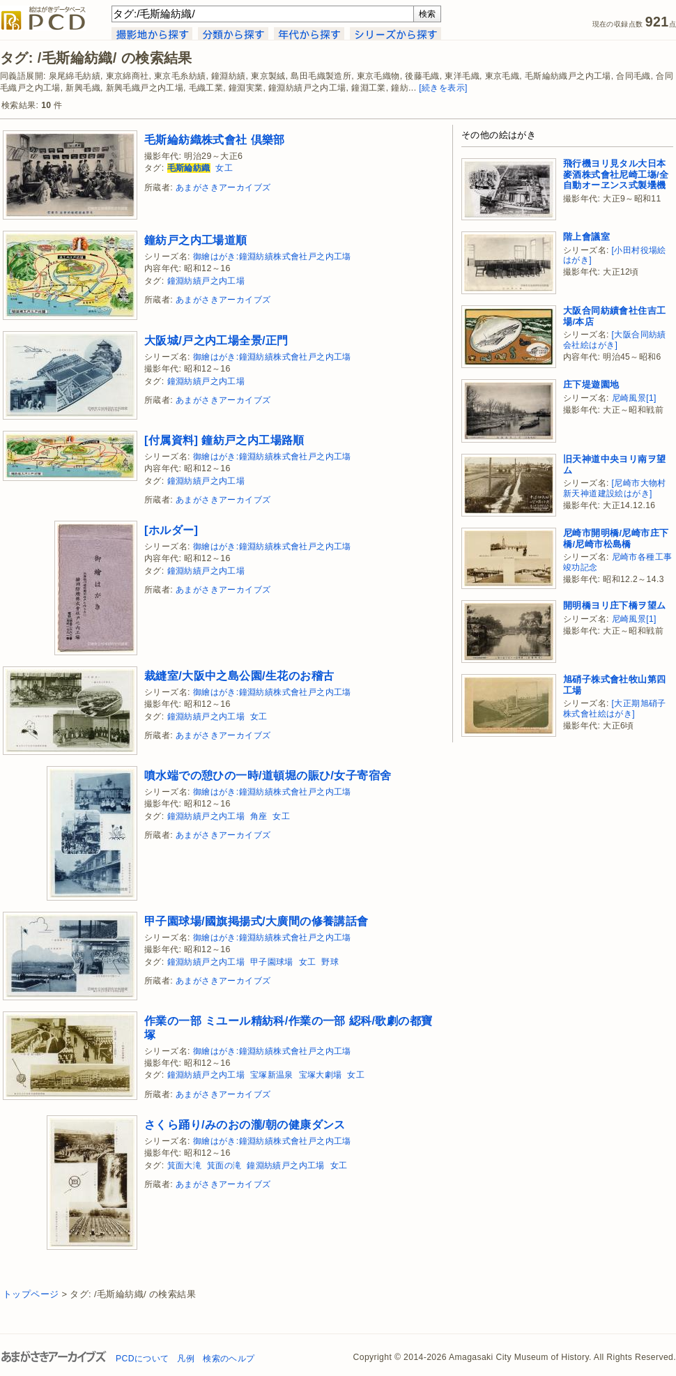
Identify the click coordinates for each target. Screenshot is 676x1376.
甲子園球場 (271, 962)
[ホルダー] (171, 529)
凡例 (185, 1358)
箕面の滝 (224, 1165)
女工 (224, 168)
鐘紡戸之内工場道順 (195, 240)
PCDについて (142, 1358)
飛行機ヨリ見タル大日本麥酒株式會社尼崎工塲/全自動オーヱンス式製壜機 (615, 174)
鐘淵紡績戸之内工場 (206, 281)
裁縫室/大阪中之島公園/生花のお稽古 (239, 675)
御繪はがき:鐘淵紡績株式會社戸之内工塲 (272, 256)
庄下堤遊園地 (591, 384)
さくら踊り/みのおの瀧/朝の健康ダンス (245, 1124)
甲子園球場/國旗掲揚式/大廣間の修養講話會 (256, 921)
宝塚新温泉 (271, 1075)
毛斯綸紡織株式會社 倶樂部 (214, 139)
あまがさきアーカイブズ (223, 187)
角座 (259, 816)
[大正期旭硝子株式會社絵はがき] (614, 708)
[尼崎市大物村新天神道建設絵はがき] (614, 488)
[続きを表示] (443, 88)
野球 (330, 962)
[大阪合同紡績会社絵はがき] (614, 340)
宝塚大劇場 (320, 1075)
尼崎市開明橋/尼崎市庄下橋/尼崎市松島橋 (615, 538)
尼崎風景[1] (634, 398)
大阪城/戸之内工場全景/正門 (216, 340)
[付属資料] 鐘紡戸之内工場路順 (224, 440)
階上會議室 (586, 236)
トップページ (31, 1294)
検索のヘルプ (228, 1358)
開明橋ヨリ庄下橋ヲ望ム (614, 605)
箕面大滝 (184, 1165)
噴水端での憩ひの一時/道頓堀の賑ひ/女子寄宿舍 (267, 775)
